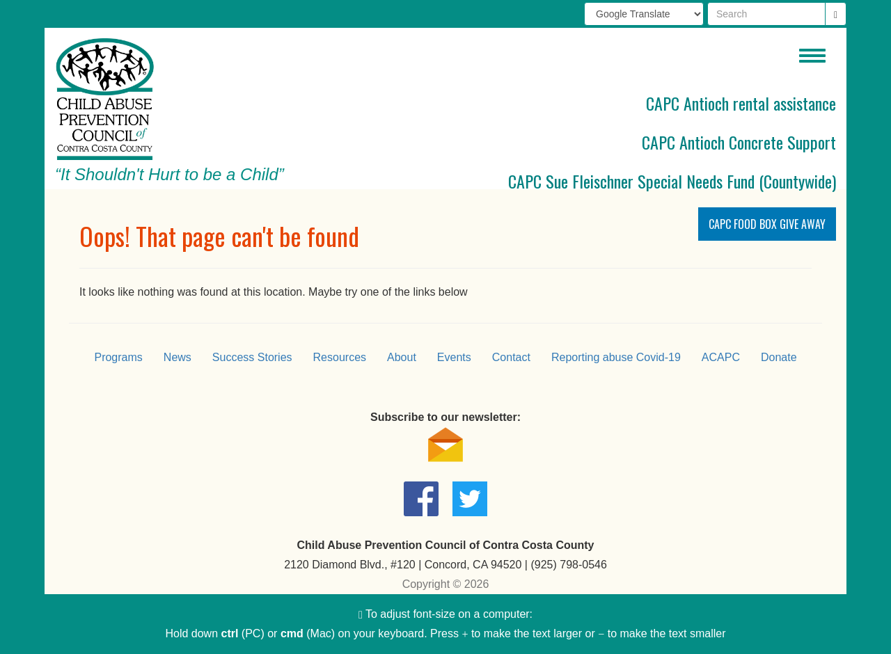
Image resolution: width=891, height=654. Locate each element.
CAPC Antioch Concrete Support (739, 141)
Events (454, 357)
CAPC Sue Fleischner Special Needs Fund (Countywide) (672, 180)
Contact (511, 357)
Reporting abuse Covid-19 (616, 357)
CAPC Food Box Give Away (767, 224)
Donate (779, 357)
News (177, 357)
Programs (118, 357)
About (401, 357)
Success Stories (252, 357)
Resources (339, 357)
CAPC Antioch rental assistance (741, 102)
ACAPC (721, 357)
